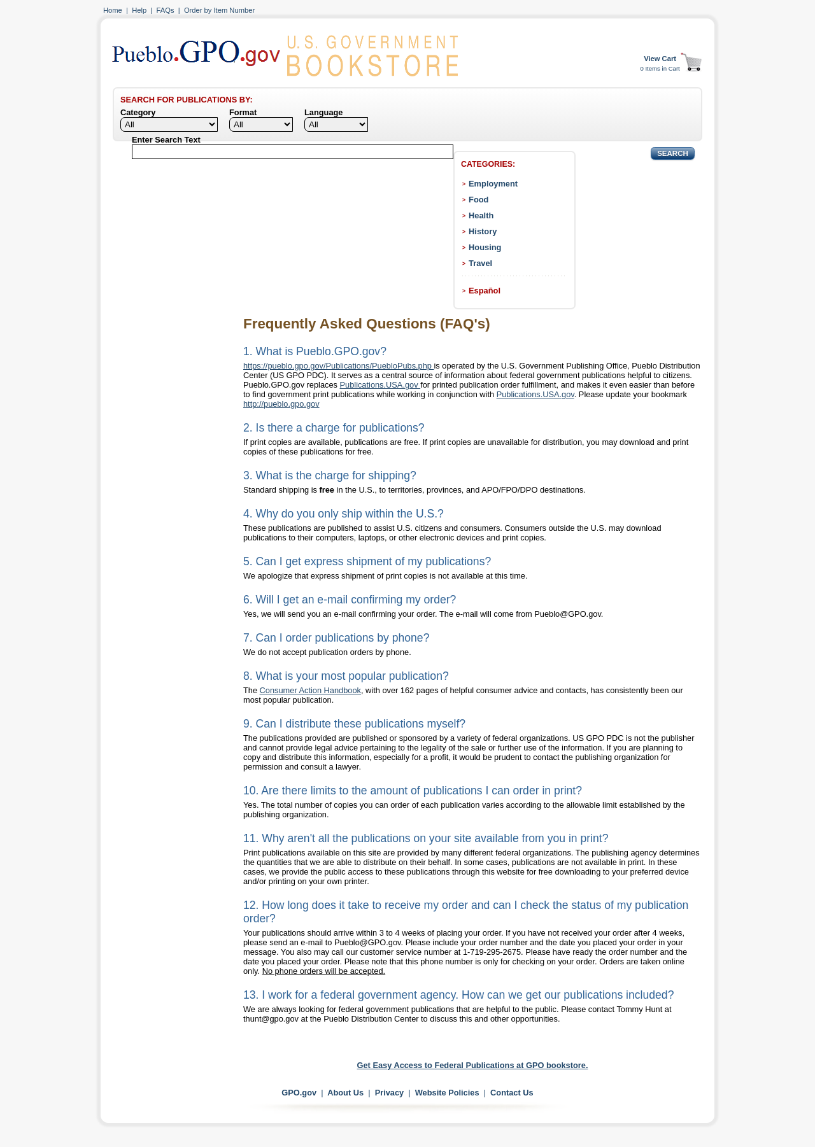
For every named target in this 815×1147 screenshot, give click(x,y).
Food (478, 199)
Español (484, 290)
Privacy (389, 1092)
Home (112, 10)
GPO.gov (298, 1092)
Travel (480, 263)
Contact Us (512, 1092)
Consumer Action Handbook (310, 690)
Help (139, 10)
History (483, 231)
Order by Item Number (219, 10)
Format (243, 112)
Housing (485, 247)
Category (137, 112)
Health (481, 215)
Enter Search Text (166, 139)
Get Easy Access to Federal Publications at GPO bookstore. (472, 1065)
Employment (493, 183)
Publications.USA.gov (380, 385)
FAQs (165, 10)
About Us (345, 1092)
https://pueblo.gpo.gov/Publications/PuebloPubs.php (338, 365)
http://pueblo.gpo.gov (281, 404)
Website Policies (447, 1092)
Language (323, 112)
